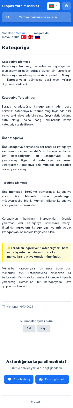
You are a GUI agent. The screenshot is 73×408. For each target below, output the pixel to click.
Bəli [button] (29, 328)
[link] (23, 37)
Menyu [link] (20, 33)
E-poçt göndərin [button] (55, 379)
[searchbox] (36, 17)
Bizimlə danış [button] (22, 379)
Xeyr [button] (44, 328)
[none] (21, 6)
